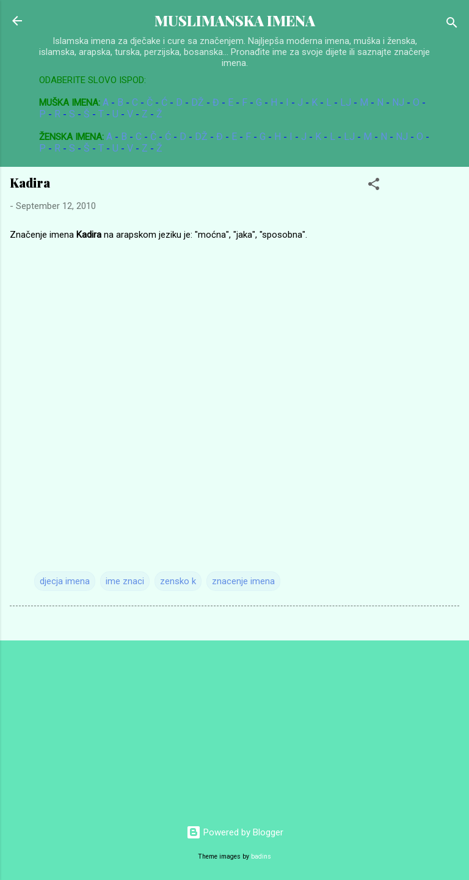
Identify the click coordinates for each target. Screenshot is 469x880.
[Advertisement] (91, 726)
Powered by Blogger (234, 832)
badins (261, 856)
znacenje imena (243, 581)
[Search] (452, 24)
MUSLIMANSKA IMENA (235, 20)
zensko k (178, 581)
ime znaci (125, 581)
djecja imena (65, 581)
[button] (373, 186)
